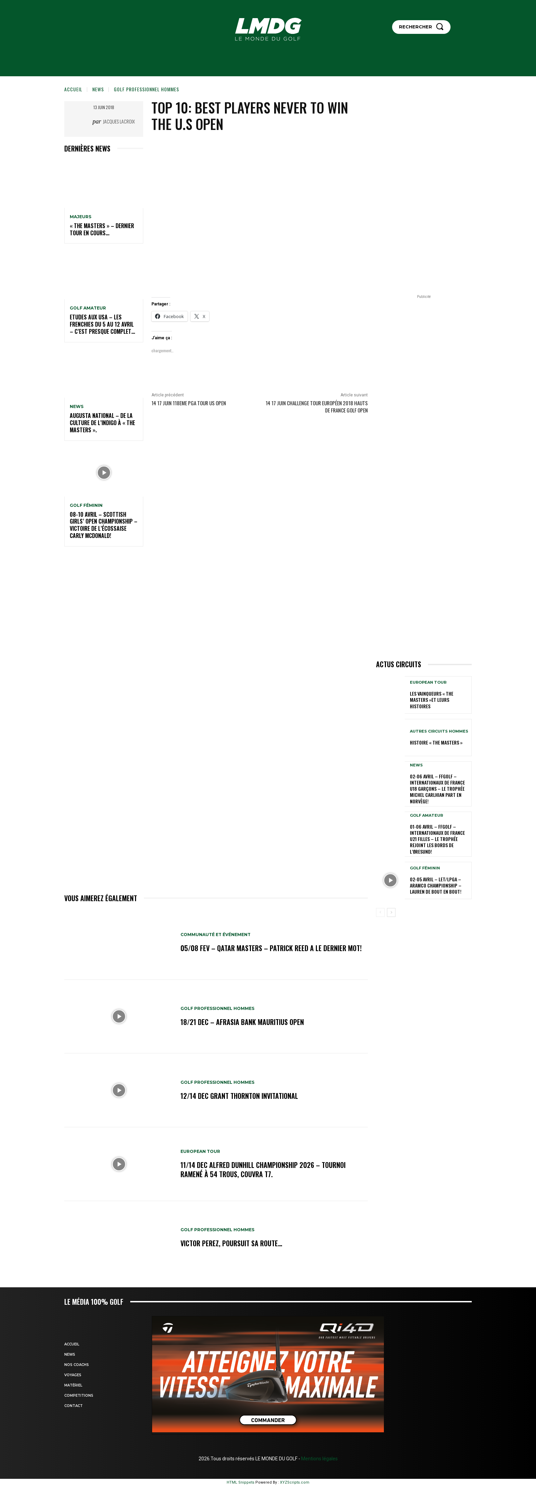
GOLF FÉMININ (86, 505)
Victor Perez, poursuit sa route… (231, 1243)
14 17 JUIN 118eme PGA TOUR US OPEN (188, 403)
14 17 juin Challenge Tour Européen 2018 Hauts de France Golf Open (317, 406)
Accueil (73, 89)
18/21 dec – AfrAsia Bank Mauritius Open (242, 1022)
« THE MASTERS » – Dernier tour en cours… (102, 229)
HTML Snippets (240, 1482)
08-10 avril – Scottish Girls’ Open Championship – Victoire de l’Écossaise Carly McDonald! (103, 525)
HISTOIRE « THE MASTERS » (436, 742)
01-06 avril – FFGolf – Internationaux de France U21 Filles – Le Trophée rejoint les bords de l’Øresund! (437, 839)
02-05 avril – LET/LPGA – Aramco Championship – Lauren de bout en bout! (435, 885)
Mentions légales (319, 1458)
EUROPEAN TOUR (200, 1152)
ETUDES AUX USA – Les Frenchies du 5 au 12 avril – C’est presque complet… (102, 324)
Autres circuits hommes (439, 731)
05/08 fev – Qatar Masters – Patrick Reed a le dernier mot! (271, 948)
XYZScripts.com (294, 1482)
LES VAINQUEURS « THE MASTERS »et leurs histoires (431, 699)
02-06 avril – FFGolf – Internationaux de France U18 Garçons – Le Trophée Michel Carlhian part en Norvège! (437, 789)
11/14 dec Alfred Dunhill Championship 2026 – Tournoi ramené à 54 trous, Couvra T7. (263, 1169)
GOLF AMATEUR (88, 308)
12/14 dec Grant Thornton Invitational (239, 1096)
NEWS (98, 89)
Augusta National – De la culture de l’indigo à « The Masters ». (102, 422)
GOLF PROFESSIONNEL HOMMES (146, 89)
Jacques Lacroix (119, 121)
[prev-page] (380, 912)
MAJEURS (80, 217)
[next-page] (391, 912)
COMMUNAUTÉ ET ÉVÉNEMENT (215, 935)
